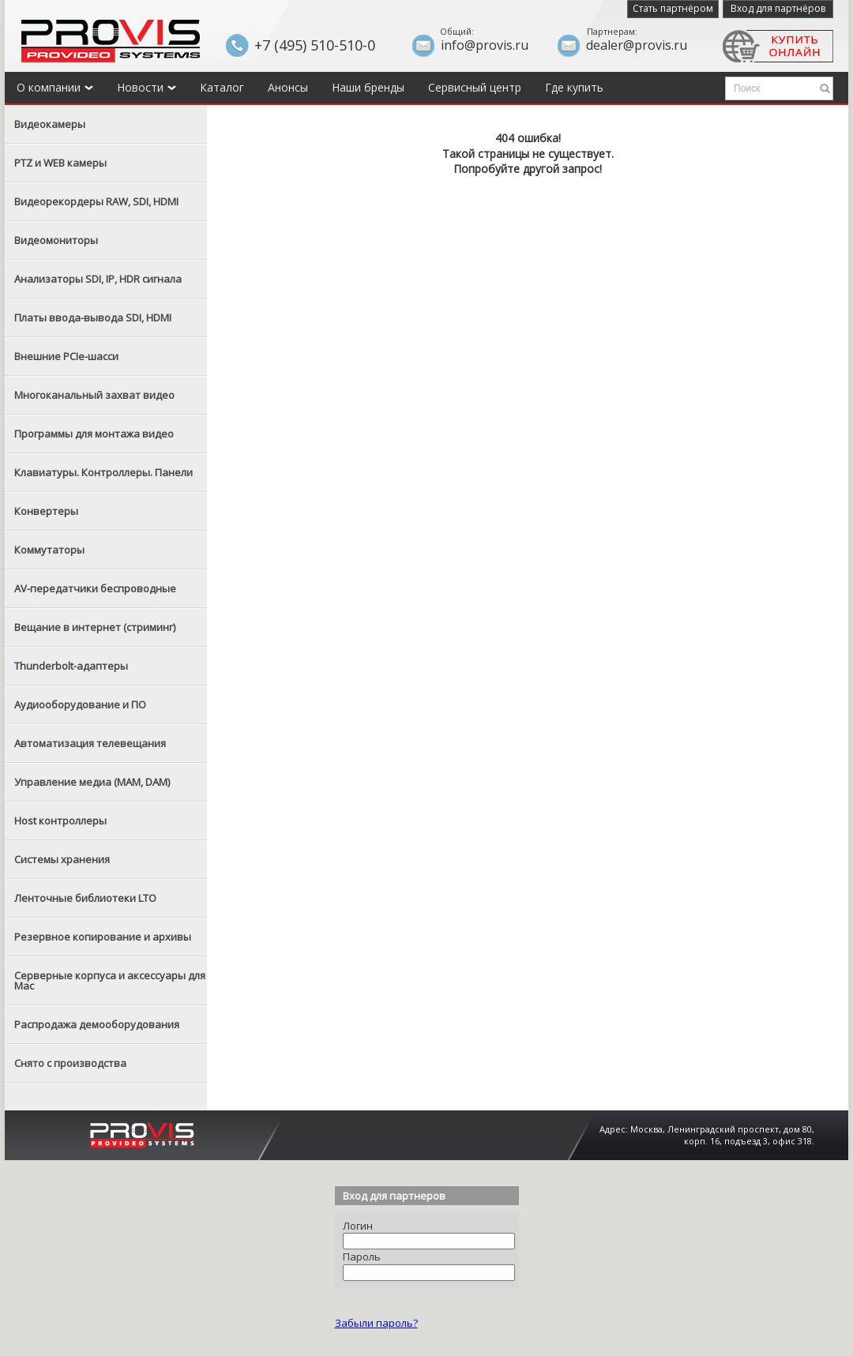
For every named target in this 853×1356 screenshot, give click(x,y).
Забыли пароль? (376, 1323)
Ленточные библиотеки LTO (85, 898)
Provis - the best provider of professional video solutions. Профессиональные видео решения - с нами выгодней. (110, 41)
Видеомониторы (56, 240)
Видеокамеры (49, 124)
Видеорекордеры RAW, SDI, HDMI (96, 201)
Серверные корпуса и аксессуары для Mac (109, 980)
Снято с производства (70, 1063)
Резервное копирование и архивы (102, 937)
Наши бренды (368, 87)
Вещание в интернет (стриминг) (94, 627)
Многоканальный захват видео (94, 395)
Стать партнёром (673, 8)
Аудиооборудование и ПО (80, 704)
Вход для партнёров (778, 8)
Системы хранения (62, 859)
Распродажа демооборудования (96, 1024)
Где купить (574, 87)
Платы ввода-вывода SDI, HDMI (92, 317)
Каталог (222, 87)
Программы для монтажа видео (94, 433)
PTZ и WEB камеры (60, 163)
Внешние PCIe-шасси (66, 356)
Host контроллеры (60, 820)
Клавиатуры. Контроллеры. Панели (103, 472)
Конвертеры (46, 511)
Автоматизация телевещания (90, 743)
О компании (55, 87)
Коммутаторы (49, 550)
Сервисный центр (474, 87)
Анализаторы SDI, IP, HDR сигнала (98, 279)
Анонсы (288, 87)
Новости (146, 87)
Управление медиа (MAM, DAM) (92, 782)
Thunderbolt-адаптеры (71, 666)
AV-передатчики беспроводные (95, 588)
